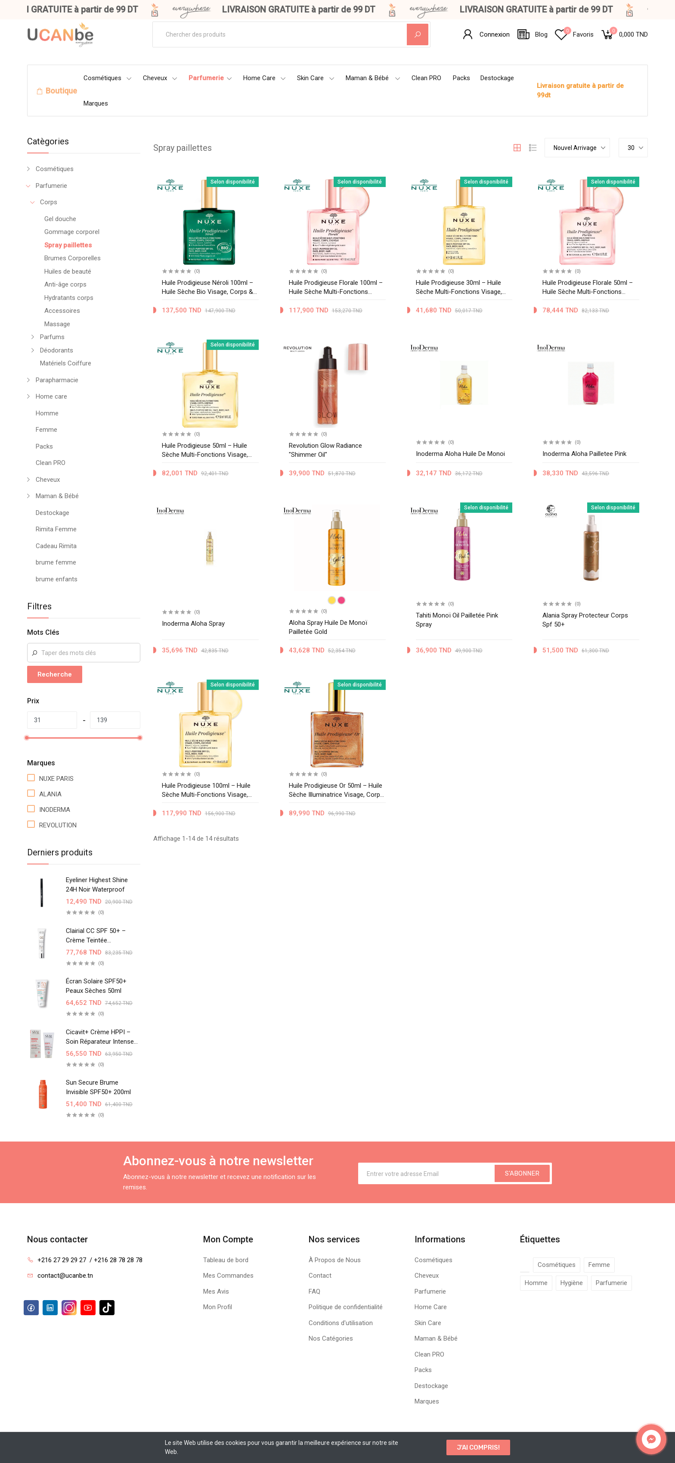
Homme (47, 413)
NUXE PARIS (56, 779)
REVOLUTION (58, 825)
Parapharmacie (57, 380)
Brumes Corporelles (72, 258)
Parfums (52, 337)
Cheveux (160, 78)
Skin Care (316, 78)
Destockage (497, 78)
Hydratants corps (68, 298)
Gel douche (60, 219)
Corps (48, 202)
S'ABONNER (522, 1173)
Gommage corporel (71, 232)
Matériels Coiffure (65, 363)
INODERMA (54, 810)
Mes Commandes (228, 1275)
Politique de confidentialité (346, 1307)
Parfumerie (210, 78)
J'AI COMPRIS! (478, 1447)
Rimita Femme (56, 529)
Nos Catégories (331, 1338)
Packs (461, 78)
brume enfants (56, 579)
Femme (46, 430)
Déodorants (56, 350)
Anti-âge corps (65, 284)
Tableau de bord (225, 1260)
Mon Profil (217, 1307)
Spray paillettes (68, 245)
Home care (51, 396)
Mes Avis (216, 1291)
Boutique (61, 90)
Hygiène (571, 1283)
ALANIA (50, 794)
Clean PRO (426, 78)
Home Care (264, 78)
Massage (57, 324)
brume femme (56, 562)
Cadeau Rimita (56, 546)
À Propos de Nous (335, 1260)
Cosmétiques (108, 78)
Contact (320, 1275)
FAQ (314, 1291)
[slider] (27, 738)
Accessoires (62, 311)
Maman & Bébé (373, 78)
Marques (96, 103)
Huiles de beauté (67, 271)
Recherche (54, 674)
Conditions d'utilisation (341, 1323)
